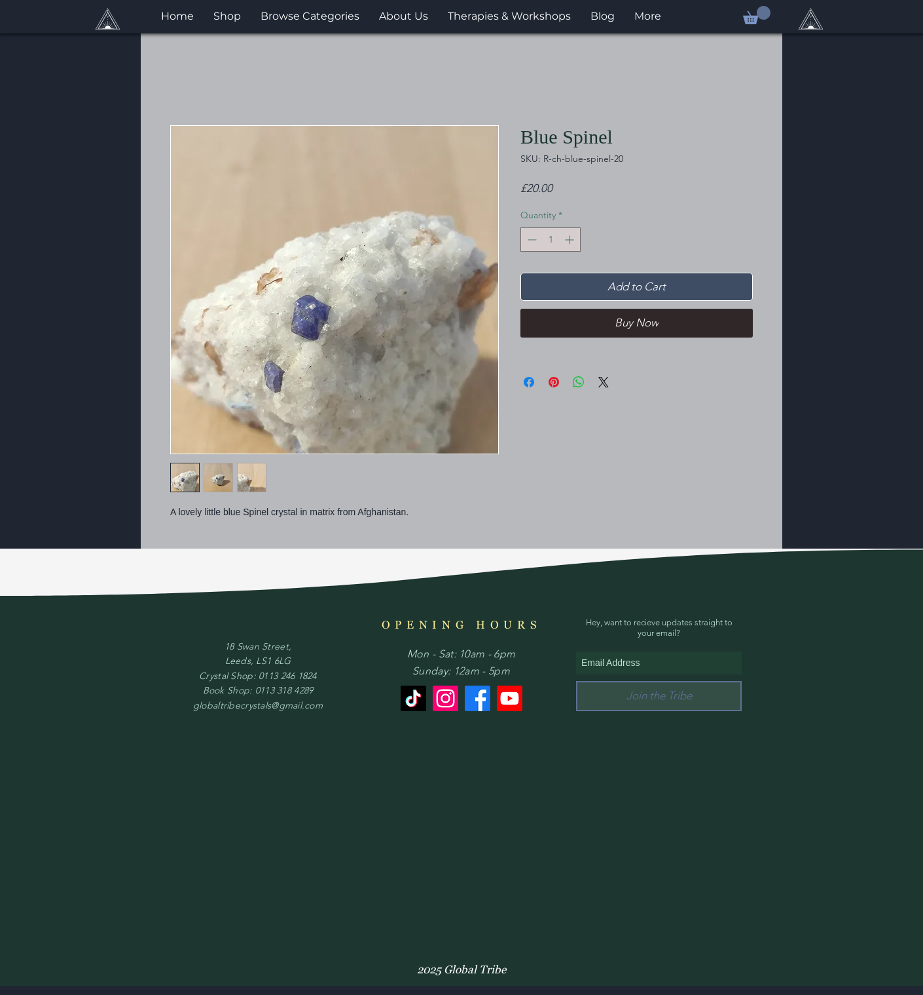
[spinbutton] (550, 239)
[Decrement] (530, 239)
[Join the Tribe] (659, 696)
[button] (756, 15)
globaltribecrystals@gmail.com (258, 705)
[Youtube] (509, 698)
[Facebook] (477, 698)
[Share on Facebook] (529, 382)
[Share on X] (603, 382)
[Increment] (570, 239)
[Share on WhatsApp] (579, 382)
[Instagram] (445, 698)
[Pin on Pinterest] (554, 382)
